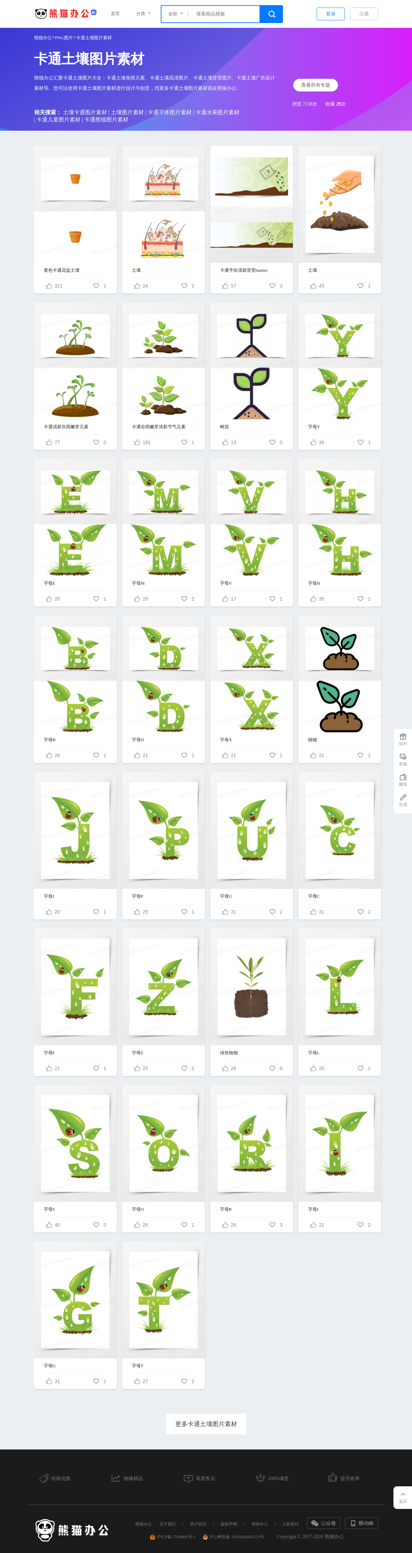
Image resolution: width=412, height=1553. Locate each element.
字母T (138, 1365)
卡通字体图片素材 (170, 112)
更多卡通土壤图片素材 (206, 1424)
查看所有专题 (315, 85)
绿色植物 (229, 1052)
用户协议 (198, 1524)
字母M (138, 583)
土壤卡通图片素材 (85, 112)
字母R (226, 1209)
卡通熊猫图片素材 (106, 119)
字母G (50, 1365)
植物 (312, 739)
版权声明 (229, 1524)
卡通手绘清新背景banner (244, 270)
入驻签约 (290, 1524)
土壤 (136, 270)
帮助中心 (260, 1524)
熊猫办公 (43, 37)
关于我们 (167, 1524)
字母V (226, 583)
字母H (314, 583)
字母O (138, 1209)
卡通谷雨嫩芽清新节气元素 (159, 426)
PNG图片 (64, 37)
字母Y (314, 426)
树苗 (224, 426)
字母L (314, 1052)
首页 (115, 13)
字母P (137, 896)
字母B (50, 739)
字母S (49, 1209)
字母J (49, 896)
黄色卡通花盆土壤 (62, 270)
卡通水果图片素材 (218, 112)
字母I (313, 1209)
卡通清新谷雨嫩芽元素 (66, 426)
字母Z (138, 1052)
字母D (138, 739)
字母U (226, 896)
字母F (49, 1052)
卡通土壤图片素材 (94, 37)
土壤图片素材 (127, 112)
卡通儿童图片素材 (58, 119)
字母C (314, 896)
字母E (49, 583)
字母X (226, 739)
